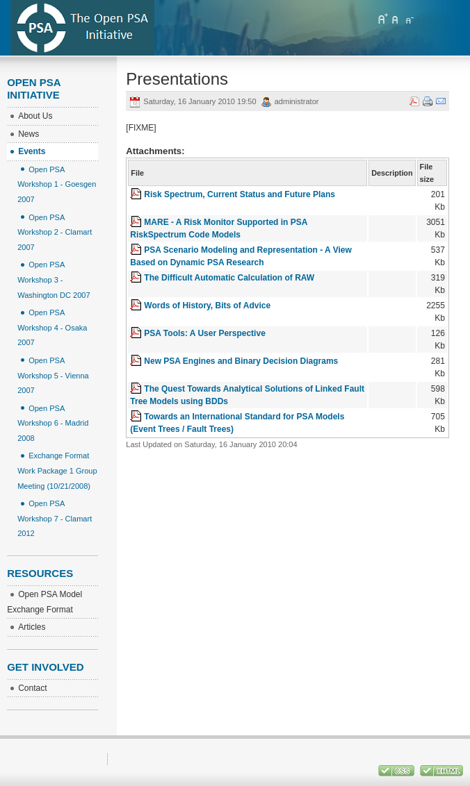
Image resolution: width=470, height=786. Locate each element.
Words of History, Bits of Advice (207, 305)
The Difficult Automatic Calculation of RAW (229, 278)
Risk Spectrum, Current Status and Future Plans (239, 194)
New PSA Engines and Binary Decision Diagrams (241, 361)
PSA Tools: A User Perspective (205, 333)
